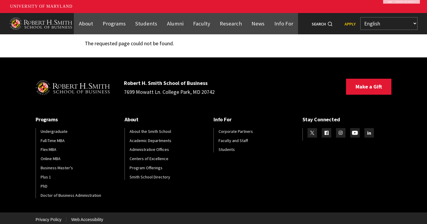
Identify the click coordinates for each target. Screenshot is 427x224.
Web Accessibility (87, 216)
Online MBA (50, 155)
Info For (278, 22)
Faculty (201, 22)
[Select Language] (389, 22)
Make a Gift (369, 83)
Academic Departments (150, 137)
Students (149, 22)
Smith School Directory (150, 173)
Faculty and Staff (233, 137)
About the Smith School (150, 127)
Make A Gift (401, 6)
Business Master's (57, 164)
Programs (119, 22)
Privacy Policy (48, 216)
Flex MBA (48, 146)
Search (319, 22)
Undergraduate (54, 127)
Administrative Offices (149, 146)
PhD (44, 182)
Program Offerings (146, 164)
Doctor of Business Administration (71, 191)
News (253, 22)
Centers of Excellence (149, 155)
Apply (350, 22)
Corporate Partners (236, 127)
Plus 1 (46, 173)
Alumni (176, 22)
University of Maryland (41, 6)
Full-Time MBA (53, 137)
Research (228, 22)
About (91, 22)
